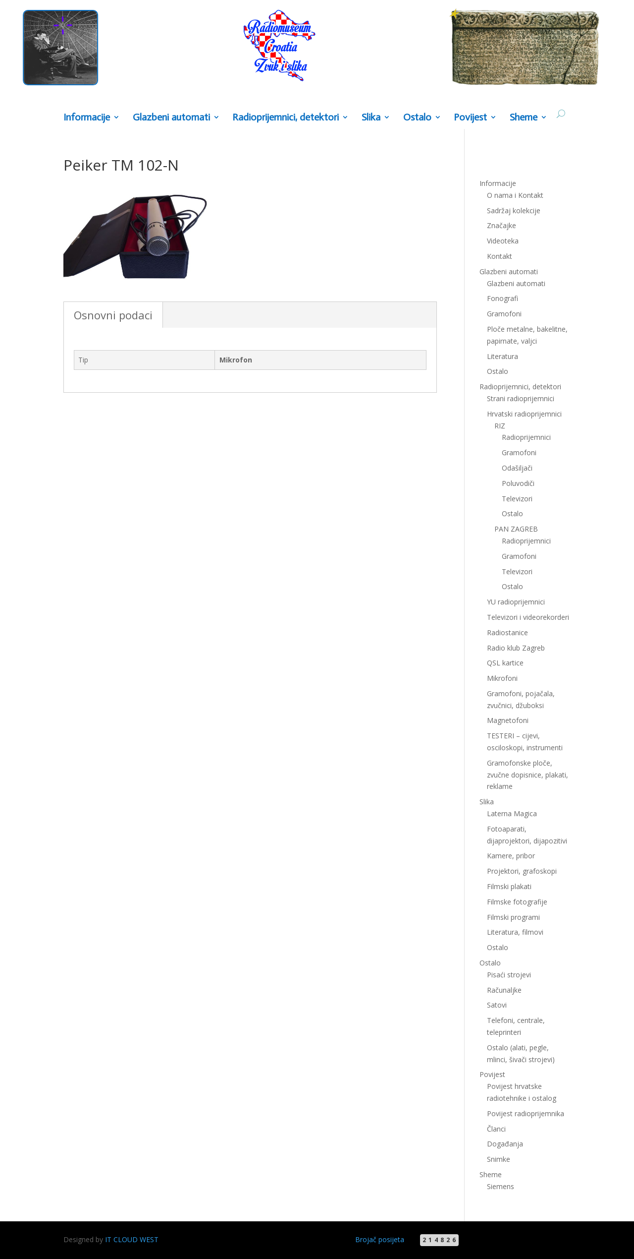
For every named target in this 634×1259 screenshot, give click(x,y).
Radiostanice (507, 632)
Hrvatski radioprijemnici (524, 414)
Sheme (523, 117)
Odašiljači (517, 468)
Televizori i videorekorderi (528, 617)
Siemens (500, 1186)
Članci (496, 1129)
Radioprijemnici (526, 437)
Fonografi (502, 298)
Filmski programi (513, 917)
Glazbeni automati (171, 117)
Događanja (505, 1143)
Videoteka (503, 240)
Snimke (498, 1159)
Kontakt (499, 256)
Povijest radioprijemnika (525, 1113)
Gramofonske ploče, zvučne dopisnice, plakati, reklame (527, 774)
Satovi (497, 1005)
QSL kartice (505, 662)
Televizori (517, 498)
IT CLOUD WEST (131, 1239)
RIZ (499, 425)
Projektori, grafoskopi (522, 871)
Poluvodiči (518, 483)
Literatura (502, 356)
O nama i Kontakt (515, 195)
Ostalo (417, 117)
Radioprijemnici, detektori (285, 117)
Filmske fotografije (517, 901)
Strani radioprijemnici (520, 398)
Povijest (470, 117)
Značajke (501, 225)
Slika (371, 117)
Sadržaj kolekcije (513, 210)
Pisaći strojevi (509, 974)
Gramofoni (504, 313)
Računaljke (504, 990)
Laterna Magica (512, 813)
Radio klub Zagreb (516, 648)
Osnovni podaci (113, 314)
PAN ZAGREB (516, 529)
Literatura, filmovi (515, 932)
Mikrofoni (502, 678)
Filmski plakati (509, 886)
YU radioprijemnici (516, 601)
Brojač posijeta (379, 1239)
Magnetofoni (507, 720)
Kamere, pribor (511, 855)
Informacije (86, 117)
